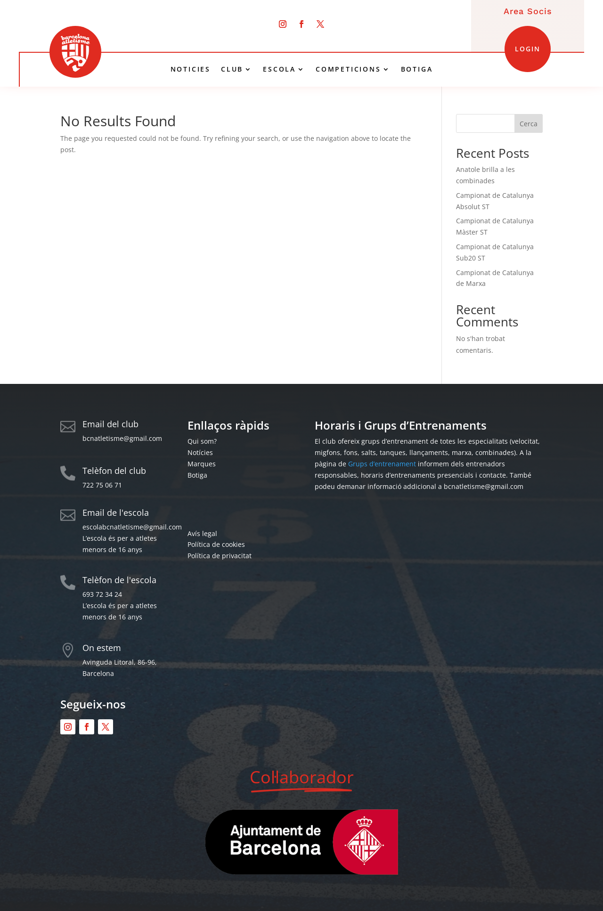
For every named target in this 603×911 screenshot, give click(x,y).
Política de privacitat (219, 555)
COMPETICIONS (348, 69)
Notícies (200, 452)
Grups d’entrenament (382, 463)
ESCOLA (279, 69)
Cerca (529, 123)
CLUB (232, 69)
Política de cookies (216, 544)
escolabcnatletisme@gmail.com (132, 526)
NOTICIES (191, 69)
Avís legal (202, 533)
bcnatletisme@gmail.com (122, 438)
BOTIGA (417, 69)
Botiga (197, 475)
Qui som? (202, 441)
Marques (201, 463)
